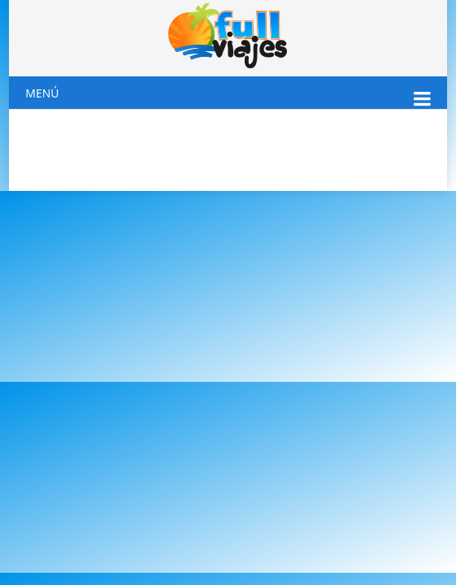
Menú (42, 93)
